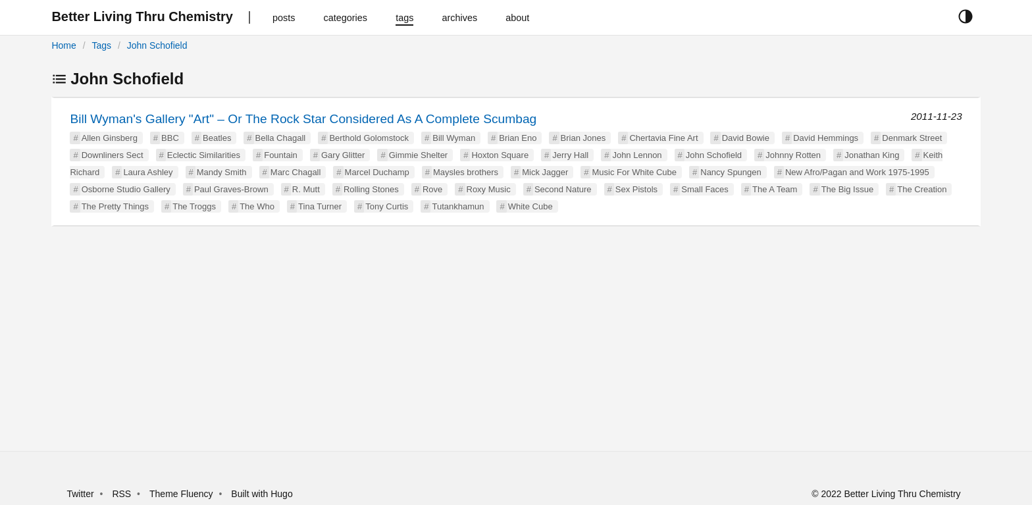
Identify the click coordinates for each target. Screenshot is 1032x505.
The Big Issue (847, 189)
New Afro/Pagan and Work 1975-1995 (857, 172)
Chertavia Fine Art (663, 138)
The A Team (774, 189)
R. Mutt (306, 189)
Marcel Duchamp (377, 172)
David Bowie (745, 138)
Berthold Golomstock (369, 138)
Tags (101, 45)
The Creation (921, 189)
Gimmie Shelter (418, 155)
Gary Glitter (343, 155)
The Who (257, 206)
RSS (121, 494)
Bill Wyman (453, 138)
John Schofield (157, 45)
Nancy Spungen (730, 172)
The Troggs (194, 206)
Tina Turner (320, 206)
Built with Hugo (261, 494)
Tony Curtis (386, 206)
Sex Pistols (636, 189)
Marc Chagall (296, 172)
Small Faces (705, 189)
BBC (170, 138)
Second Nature (563, 189)
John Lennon (636, 155)
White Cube (530, 206)
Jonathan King (871, 155)
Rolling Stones (371, 189)
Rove (432, 189)
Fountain (280, 155)
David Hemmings (825, 138)
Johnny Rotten (793, 155)
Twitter (79, 494)
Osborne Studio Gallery (126, 189)
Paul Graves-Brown (231, 189)
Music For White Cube (634, 172)
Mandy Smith (222, 172)
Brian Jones (583, 138)
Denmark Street (912, 138)
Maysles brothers (465, 172)
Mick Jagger (545, 172)
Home (63, 45)
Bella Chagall (280, 138)
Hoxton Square (500, 155)
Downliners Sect (112, 155)
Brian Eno (517, 138)
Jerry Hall (570, 155)
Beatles (217, 138)
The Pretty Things (115, 206)
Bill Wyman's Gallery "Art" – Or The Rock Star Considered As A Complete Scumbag (303, 119)
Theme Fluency (182, 494)
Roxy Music (489, 189)
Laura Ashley (147, 172)
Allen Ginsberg (110, 138)
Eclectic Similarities (203, 155)
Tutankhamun (458, 206)
